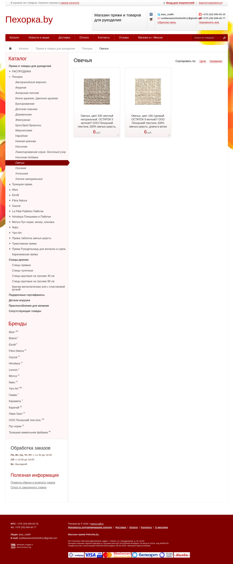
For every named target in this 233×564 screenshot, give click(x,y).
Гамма (14, 394)
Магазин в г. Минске (150, 37)
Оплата (84, 37)
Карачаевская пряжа (25, 254)
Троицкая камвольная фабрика (29, 432)
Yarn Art (17, 232)
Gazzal (16, 205)
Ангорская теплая (27, 92)
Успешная (21, 173)
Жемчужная (22, 119)
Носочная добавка (26, 157)
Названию (216, 61)
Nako (15, 227)
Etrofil (15, 195)
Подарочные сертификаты (27, 294)
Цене (203, 61)
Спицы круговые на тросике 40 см (33, 275)
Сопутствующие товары (25, 311)
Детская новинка (26, 109)
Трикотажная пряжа (24, 243)
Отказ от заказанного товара (29, 487)
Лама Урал (17, 413)
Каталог (14, 37)
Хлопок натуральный (29, 178)
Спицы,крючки (19, 259)
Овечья (19, 162)
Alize (15, 189)
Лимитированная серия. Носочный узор (40, 151)
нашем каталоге (69, 3)
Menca (14, 375)
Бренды (17, 323)
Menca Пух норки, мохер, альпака (33, 221)
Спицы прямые (21, 265)
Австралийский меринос (31, 82)
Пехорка (17, 76)
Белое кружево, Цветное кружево (36, 98)
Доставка (64, 37)
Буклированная (24, 103)
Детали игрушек (19, 300)
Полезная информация (35, 475)
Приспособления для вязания (29, 305)
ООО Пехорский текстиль (26, 420)
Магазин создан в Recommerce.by (25, 545)
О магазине (161, 527)
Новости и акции (39, 37)
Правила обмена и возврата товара (33, 482)
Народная (21, 135)
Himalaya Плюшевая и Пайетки (31, 216)
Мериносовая (23, 130)
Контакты (103, 37)
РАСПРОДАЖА (21, 71)
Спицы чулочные (22, 270)
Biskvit (13, 338)
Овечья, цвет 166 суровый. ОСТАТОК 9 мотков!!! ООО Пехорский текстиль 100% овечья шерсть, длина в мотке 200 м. (148, 123)
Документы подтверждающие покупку (90, 527)
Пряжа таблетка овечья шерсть (31, 238)
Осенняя (20, 168)
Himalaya (16, 363)
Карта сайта (97, 523)
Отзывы (124, 37)
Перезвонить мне (209, 22)
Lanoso (14, 369)
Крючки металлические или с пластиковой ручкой (38, 288)
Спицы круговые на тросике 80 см (33, 281)
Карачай (15, 407)
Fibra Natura (19, 200)
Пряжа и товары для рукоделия (30, 65)
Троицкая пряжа (22, 184)
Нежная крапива (25, 141)
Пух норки (16, 426)
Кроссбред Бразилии (28, 125)
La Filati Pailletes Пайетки (27, 211)
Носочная (21, 146)
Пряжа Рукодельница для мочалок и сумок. (39, 248)
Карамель (16, 401)
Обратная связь (167, 22)
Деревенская (23, 114)
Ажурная (20, 87)
